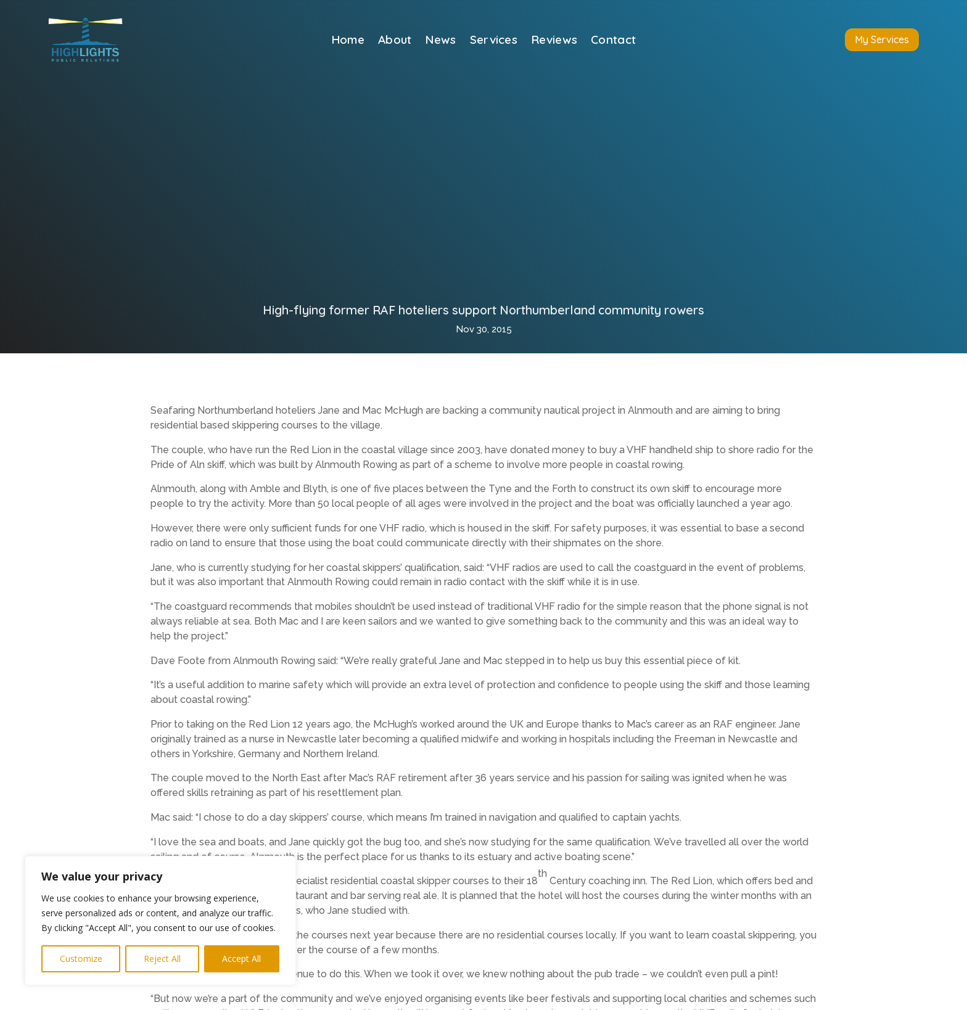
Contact (613, 41)
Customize (81, 958)
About (395, 41)
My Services (882, 39)
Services (493, 41)
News (440, 41)
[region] (160, 920)
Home (347, 41)
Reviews (554, 41)
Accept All (241, 958)
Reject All (162, 958)
